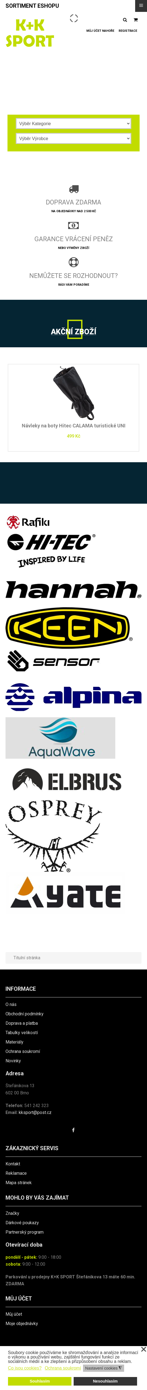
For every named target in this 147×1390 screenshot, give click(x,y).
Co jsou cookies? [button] (25, 1368)
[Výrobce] (74, 138)
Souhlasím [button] (40, 1381)
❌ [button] (143, 1349)
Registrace (128, 31)
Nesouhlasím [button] (105, 1381)
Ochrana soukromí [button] (63, 1368)
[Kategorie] (74, 123)
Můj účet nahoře (100, 31)
